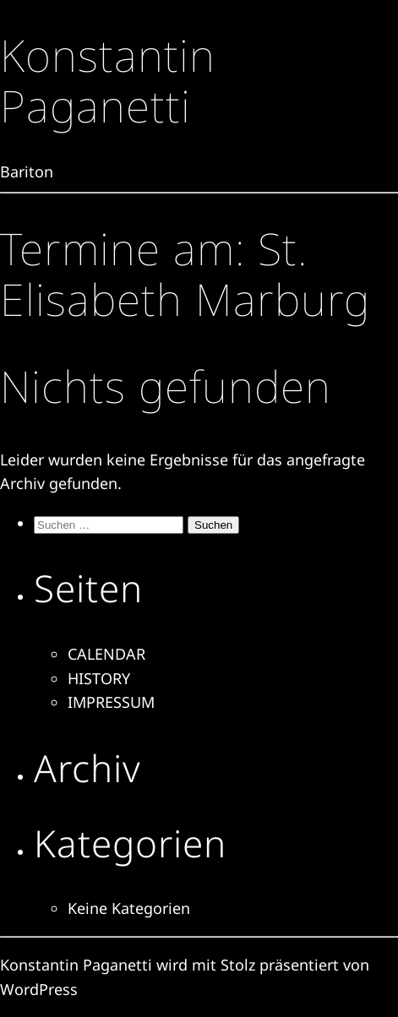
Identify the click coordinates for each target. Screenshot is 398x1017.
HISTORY (99, 678)
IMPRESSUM (111, 702)
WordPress (39, 989)
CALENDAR (106, 654)
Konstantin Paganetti (107, 79)
